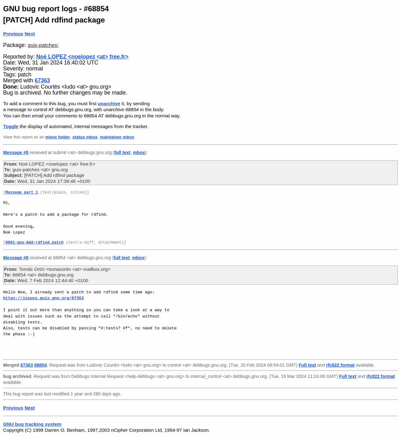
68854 (40, 365)
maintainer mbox (117, 137)
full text (122, 152)
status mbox (85, 137)
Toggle (10, 126)
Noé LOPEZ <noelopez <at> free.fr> (82, 57)
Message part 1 (21, 192)
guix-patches (42, 45)
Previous (13, 33)
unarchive (109, 103)
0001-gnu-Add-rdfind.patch (34, 242)
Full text (307, 365)
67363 (42, 80)
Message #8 (16, 257)
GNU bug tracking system (32, 424)
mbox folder (57, 137)
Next (29, 33)
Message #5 (16, 152)
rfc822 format (340, 365)
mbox (139, 152)
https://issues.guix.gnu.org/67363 (43, 298)
